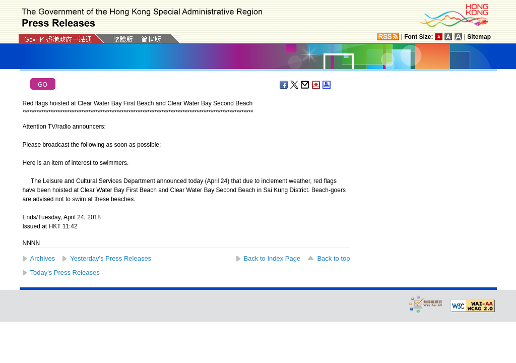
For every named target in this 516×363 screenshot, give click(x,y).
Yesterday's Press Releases (110, 258)
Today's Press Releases (65, 272)
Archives (42, 258)
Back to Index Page (272, 258)
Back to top (333, 258)
